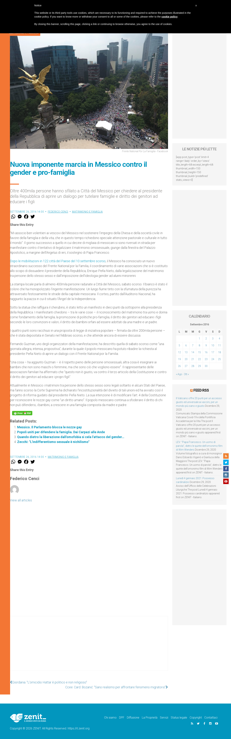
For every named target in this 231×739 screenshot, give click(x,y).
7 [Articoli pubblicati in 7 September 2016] (192, 345)
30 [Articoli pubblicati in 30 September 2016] (206, 366)
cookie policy (170, 16)
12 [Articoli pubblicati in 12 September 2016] (179, 352)
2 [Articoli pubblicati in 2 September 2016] (206, 338)
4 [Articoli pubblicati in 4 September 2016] (219, 338)
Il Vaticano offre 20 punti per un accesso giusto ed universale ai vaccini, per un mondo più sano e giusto (199, 402)
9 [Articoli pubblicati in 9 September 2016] (206, 345)
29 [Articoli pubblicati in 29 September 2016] (199, 366)
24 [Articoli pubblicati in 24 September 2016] (212, 359)
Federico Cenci (58, 211)
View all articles (21, 500)
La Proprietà (149, 717)
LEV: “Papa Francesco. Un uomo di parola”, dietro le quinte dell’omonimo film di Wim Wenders (199, 446)
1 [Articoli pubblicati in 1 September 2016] (199, 338)
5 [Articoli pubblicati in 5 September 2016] (179, 345)
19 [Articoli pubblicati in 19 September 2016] (179, 359)
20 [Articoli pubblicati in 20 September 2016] (186, 359)
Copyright (196, 717)
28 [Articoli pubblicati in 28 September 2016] (192, 366)
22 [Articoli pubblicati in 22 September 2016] (199, 359)
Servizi (164, 717)
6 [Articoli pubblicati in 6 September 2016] (186, 345)
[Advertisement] (89, 647)
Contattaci (210, 717)
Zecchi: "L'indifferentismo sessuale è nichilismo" (53, 442)
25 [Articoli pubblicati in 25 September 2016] (219, 359)
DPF (121, 717)
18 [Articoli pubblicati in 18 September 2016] (219, 352)
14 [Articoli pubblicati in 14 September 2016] (192, 352)
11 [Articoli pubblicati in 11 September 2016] (219, 345)
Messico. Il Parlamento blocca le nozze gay (49, 427)
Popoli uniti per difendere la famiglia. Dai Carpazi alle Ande (61, 432)
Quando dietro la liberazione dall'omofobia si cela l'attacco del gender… (70, 437)
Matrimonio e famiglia (87, 211)
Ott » (186, 374)
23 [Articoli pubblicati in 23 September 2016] (206, 359)
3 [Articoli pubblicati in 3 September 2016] (212, 338)
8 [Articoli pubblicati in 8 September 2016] (199, 345)
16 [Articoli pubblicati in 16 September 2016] (206, 352)
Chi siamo (110, 717)
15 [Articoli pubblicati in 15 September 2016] (199, 352)
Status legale (179, 717)
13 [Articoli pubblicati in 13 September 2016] (186, 352)
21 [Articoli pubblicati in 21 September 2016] (192, 359)
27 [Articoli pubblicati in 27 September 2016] (186, 366)
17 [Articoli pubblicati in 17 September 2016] (212, 352)
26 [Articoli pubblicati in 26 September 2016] (179, 366)
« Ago (179, 374)
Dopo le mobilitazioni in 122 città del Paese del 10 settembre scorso (58, 261)
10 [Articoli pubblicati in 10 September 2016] (212, 345)
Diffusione (133, 717)
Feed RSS (201, 390)
